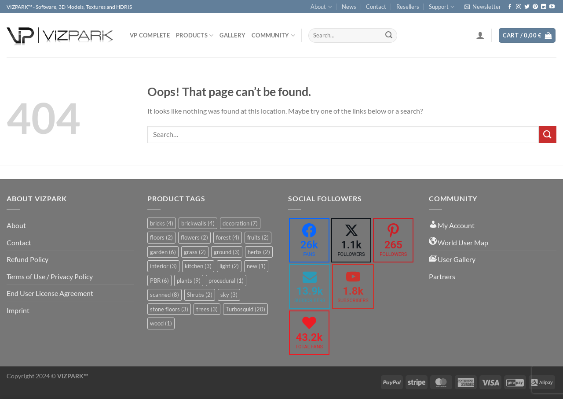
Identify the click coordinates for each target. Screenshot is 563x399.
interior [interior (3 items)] (163, 266)
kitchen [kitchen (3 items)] (198, 266)
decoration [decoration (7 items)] (240, 223)
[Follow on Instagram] (518, 7)
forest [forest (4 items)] (227, 237)
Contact (376, 6)
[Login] (480, 35)
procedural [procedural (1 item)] (226, 280)
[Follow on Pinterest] (535, 7)
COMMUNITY (273, 35)
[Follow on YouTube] (552, 7)
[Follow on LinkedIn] (543, 7)
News (349, 6)
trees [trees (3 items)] (207, 309)
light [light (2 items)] (229, 266)
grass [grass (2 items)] (195, 251)
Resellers (407, 6)
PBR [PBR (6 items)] (159, 280)
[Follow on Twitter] (527, 7)
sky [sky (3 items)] (229, 294)
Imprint (18, 310)
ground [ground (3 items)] (227, 251)
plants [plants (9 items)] (189, 280)
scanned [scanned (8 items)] (164, 294)
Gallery (232, 35)
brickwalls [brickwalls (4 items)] (198, 223)
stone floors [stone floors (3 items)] (169, 309)
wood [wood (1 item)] (161, 323)
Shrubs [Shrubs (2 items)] (199, 294)
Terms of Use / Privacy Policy (50, 276)
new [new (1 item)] (256, 266)
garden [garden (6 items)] (163, 251)
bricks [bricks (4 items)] (161, 223)
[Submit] (388, 35)
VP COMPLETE (150, 35)
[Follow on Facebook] (509, 7)
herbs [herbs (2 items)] (259, 251)
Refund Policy (27, 259)
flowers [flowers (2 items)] (194, 237)
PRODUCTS (195, 35)
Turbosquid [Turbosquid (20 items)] (245, 309)
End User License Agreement (50, 293)
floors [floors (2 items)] (161, 237)
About (321, 7)
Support (441, 7)
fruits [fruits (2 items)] (258, 237)
